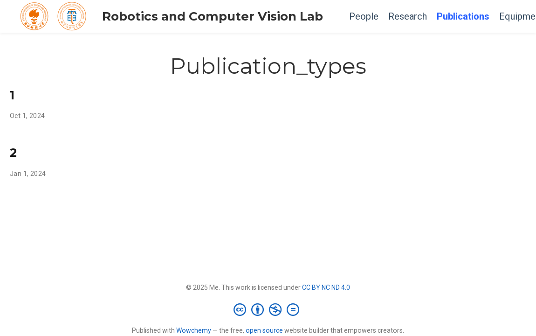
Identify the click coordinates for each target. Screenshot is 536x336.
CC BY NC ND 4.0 (326, 287)
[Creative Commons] (268, 309)
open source (264, 330)
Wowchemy (193, 330)
